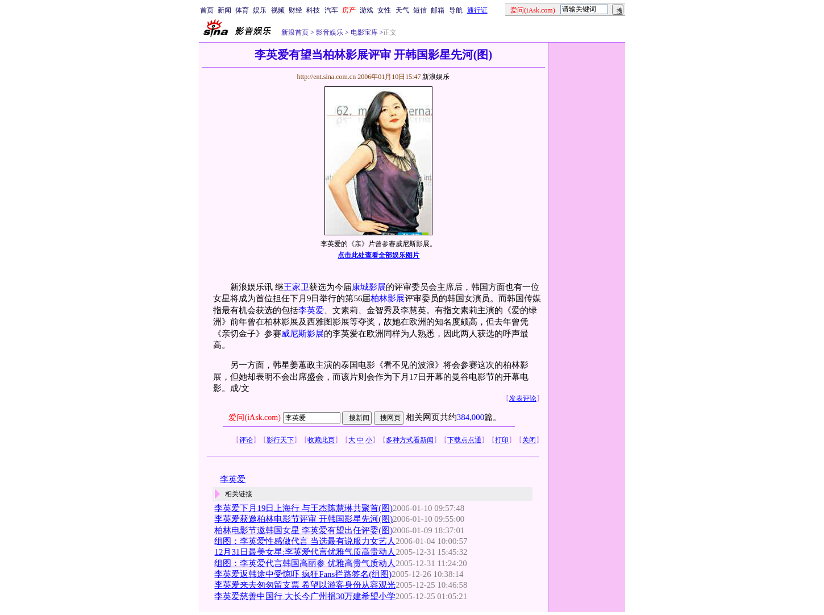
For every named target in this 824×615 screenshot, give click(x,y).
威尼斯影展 (302, 333)
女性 (384, 10)
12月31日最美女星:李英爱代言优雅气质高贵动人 (305, 551)
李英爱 (311, 310)
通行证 (477, 10)
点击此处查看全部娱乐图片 (378, 255)
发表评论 (522, 398)
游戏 (366, 10)
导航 (456, 10)
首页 (207, 10)
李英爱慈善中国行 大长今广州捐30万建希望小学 (305, 596)
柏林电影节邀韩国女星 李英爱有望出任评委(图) (303, 530)
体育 (242, 10)
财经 (295, 10)
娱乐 (260, 10)
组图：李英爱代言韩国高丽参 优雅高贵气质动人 (305, 563)
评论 (246, 440)
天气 (402, 10)
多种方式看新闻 (410, 440)
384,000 (470, 417)
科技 (313, 10)
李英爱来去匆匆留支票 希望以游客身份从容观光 (305, 584)
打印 (502, 440)
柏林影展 (388, 298)
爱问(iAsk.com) (254, 417)
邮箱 (437, 10)
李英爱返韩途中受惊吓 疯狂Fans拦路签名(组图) (303, 574)
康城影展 (369, 287)
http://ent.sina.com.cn (327, 77)
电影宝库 (363, 32)
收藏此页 (321, 440)
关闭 (529, 440)
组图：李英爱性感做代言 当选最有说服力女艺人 (305, 541)
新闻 (224, 10)
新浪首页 (295, 32)
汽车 (331, 10)
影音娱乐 (329, 32)
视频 (278, 10)
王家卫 (296, 287)
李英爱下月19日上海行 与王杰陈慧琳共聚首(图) (303, 508)
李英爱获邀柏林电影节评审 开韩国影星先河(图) (303, 518)
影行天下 (280, 440)
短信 (420, 10)
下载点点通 (464, 440)
